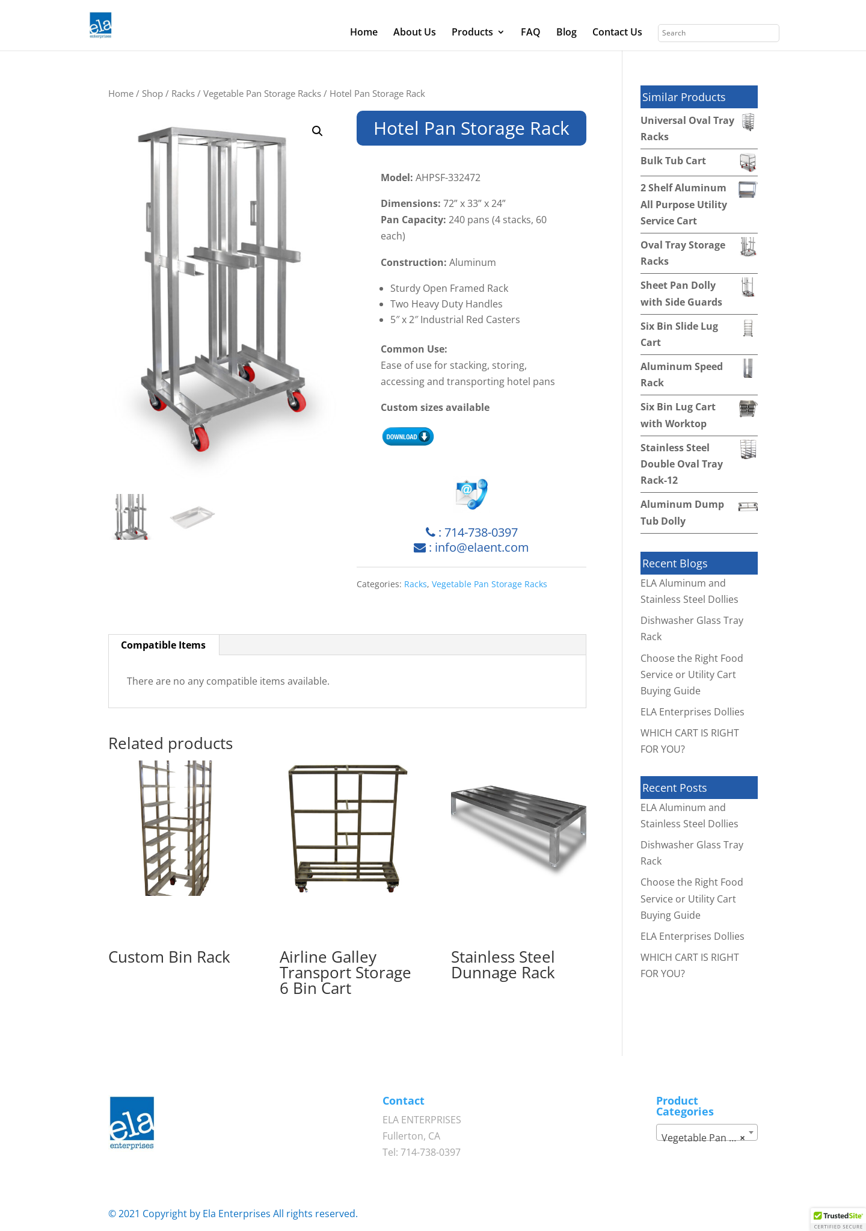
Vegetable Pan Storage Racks (262, 93)
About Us (414, 33)
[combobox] (706, 1132)
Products (472, 33)
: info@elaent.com (471, 547)
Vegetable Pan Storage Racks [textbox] (709, 1137)
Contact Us (617, 33)
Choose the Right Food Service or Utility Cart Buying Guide (691, 674)
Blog (566, 33)
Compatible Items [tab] (163, 645)
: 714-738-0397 (472, 532)
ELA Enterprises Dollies (692, 711)
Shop (152, 93)
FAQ (531, 33)
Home (364, 33)
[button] (317, 131)
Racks (183, 93)
